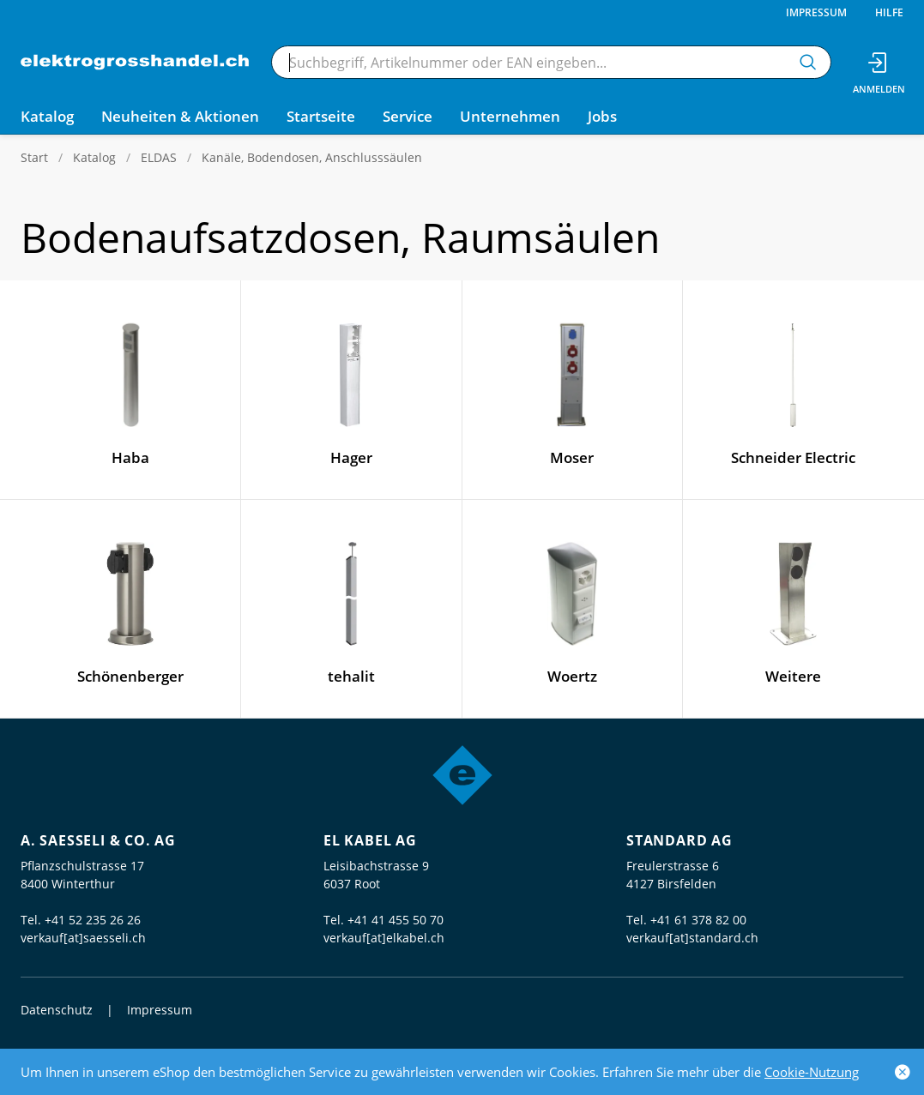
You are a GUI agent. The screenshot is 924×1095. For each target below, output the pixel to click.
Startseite (321, 116)
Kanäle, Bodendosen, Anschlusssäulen (312, 157)
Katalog (94, 157)
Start (34, 157)
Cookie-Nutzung (811, 1071)
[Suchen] (808, 62)
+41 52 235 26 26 (93, 919)
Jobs (602, 116)
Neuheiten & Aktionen (180, 116)
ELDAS (159, 157)
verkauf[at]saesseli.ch (83, 938)
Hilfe (889, 12)
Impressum (816, 12)
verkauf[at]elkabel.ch (383, 938)
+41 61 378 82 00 (698, 919)
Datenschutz (57, 1010)
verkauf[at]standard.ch (692, 938)
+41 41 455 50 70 (395, 919)
